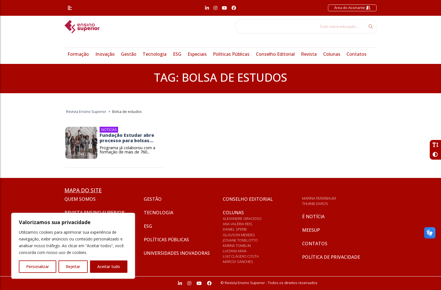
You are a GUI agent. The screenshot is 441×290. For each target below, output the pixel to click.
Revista (309, 54)
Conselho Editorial (275, 54)
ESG (177, 54)
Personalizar (37, 266)
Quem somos (80, 199)
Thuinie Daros (315, 203)
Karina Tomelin (237, 245)
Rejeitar (73, 266)
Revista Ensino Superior (94, 212)
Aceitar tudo (108, 266)
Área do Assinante (352, 7)
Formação (78, 54)
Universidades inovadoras (177, 253)
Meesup (311, 230)
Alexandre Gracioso (242, 218)
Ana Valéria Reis (237, 223)
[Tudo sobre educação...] (300, 26)
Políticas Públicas (231, 54)
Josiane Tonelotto (240, 240)
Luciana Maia (235, 250)
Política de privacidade (331, 257)
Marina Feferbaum (319, 198)
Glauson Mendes (239, 234)
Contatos (356, 54)
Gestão (128, 54)
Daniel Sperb (235, 229)
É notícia (313, 216)
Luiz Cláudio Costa (241, 256)
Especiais (197, 54)
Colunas (331, 54)
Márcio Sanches (238, 261)
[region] (73, 246)
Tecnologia (154, 54)
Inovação (105, 54)
